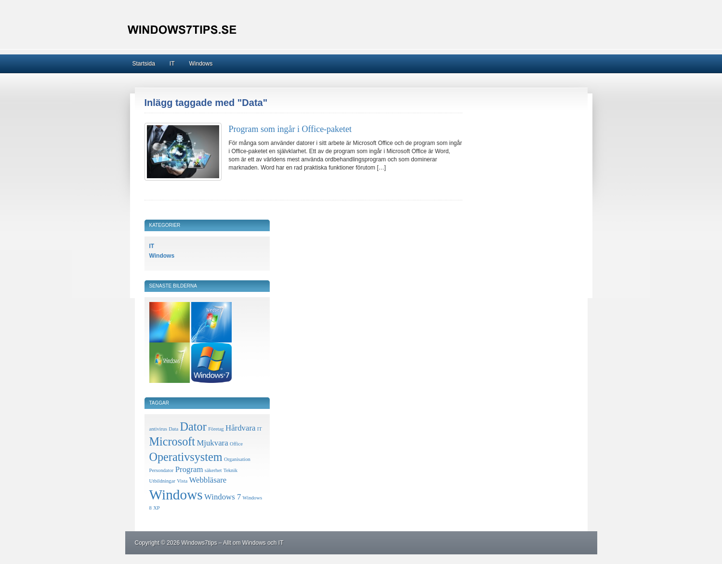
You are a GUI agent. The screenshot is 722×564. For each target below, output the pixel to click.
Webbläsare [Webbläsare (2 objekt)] (208, 480)
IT (172, 63)
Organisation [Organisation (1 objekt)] (237, 459)
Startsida (143, 63)
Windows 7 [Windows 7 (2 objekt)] (222, 496)
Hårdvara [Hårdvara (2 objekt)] (240, 428)
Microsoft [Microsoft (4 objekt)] (172, 441)
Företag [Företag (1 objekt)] (216, 429)
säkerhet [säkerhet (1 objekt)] (213, 470)
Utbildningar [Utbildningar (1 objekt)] (162, 481)
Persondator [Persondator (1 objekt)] (161, 470)
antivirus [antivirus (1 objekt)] (158, 429)
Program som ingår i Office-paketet (290, 129)
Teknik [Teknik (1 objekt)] (230, 470)
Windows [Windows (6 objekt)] (176, 494)
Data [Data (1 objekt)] (173, 429)
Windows (201, 63)
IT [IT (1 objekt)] (259, 429)
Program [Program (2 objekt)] (189, 469)
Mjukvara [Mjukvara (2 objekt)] (212, 442)
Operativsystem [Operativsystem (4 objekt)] (186, 456)
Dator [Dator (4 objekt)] (193, 426)
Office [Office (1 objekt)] (236, 443)
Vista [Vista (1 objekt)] (182, 481)
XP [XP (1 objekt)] (156, 508)
